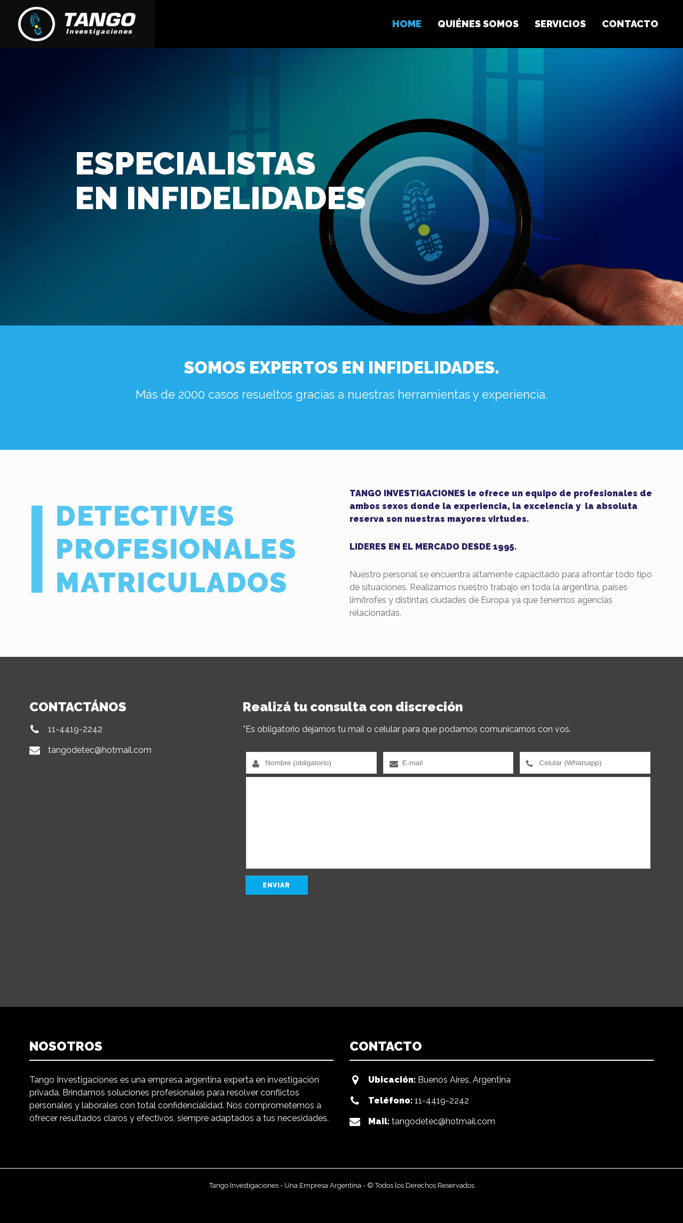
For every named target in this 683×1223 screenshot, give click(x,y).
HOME (407, 23)
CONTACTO (630, 23)
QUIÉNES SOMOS (478, 23)
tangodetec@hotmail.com (100, 750)
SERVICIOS (560, 23)
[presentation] (324, 952)
